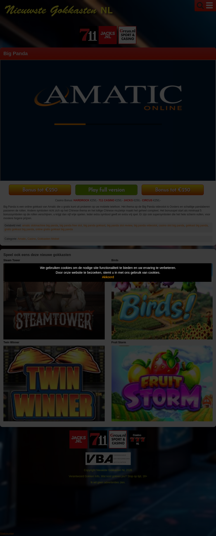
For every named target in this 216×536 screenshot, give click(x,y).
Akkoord (108, 277)
